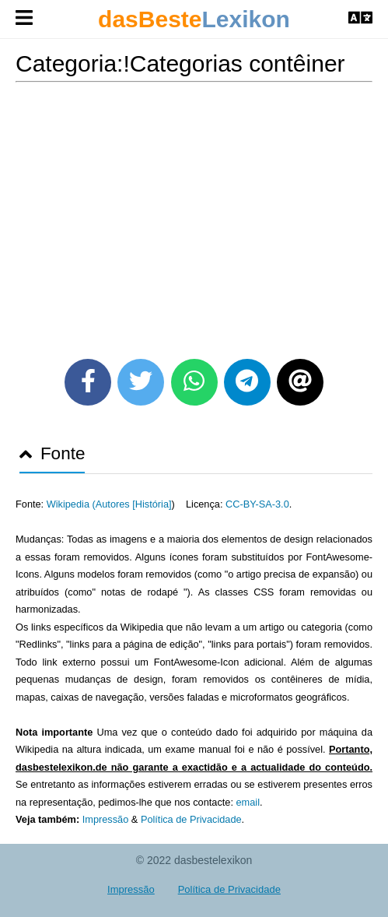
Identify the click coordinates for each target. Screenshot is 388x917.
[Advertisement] (194, 215)
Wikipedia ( (71, 504)
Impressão (105, 819)
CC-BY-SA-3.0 (257, 504)
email (248, 802)
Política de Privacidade (191, 819)
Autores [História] (134, 504)
